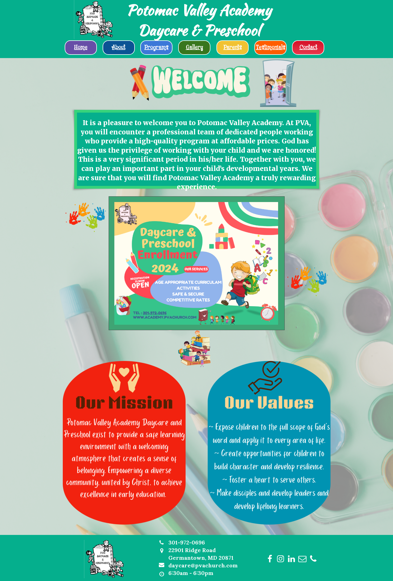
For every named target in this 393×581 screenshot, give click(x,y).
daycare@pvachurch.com (203, 565)
